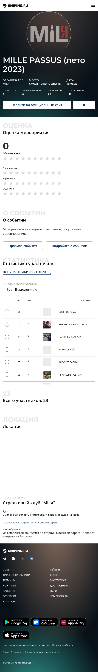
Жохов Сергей (67, 349)
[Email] (22, 558)
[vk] (32, 559)
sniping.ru (15, 6)
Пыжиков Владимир (70, 374)
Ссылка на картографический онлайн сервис (30, 522)
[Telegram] (4, 558)
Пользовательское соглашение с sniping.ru (26, 645)
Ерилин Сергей (67, 324)
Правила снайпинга (63, 645)
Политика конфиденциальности (41, 652)
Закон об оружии (12, 652)
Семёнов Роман (68, 311)
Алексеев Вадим (68, 362)
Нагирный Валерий (70, 337)
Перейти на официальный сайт (37, 105)
